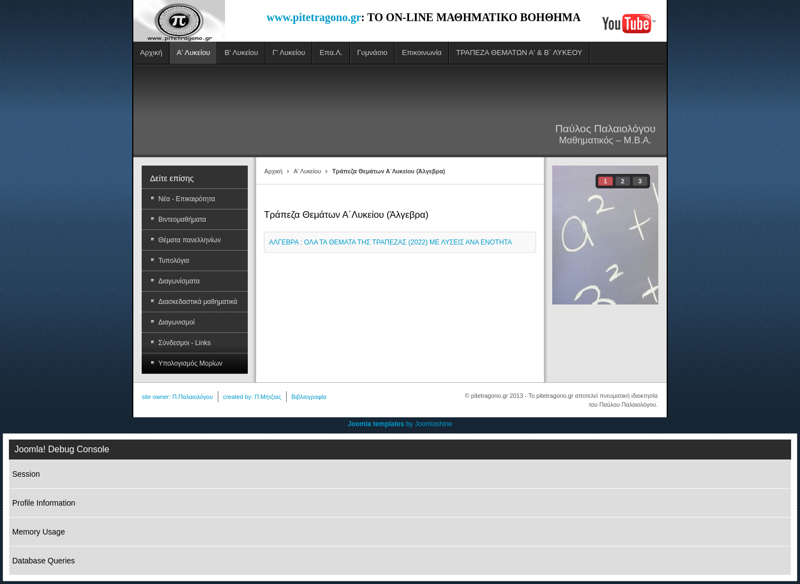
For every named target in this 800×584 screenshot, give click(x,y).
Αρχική (273, 171)
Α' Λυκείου (307, 171)
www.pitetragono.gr (314, 17)
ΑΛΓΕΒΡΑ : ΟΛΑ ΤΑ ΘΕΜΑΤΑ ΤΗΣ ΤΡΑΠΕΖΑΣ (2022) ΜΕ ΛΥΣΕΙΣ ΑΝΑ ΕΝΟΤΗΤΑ (390, 242)
